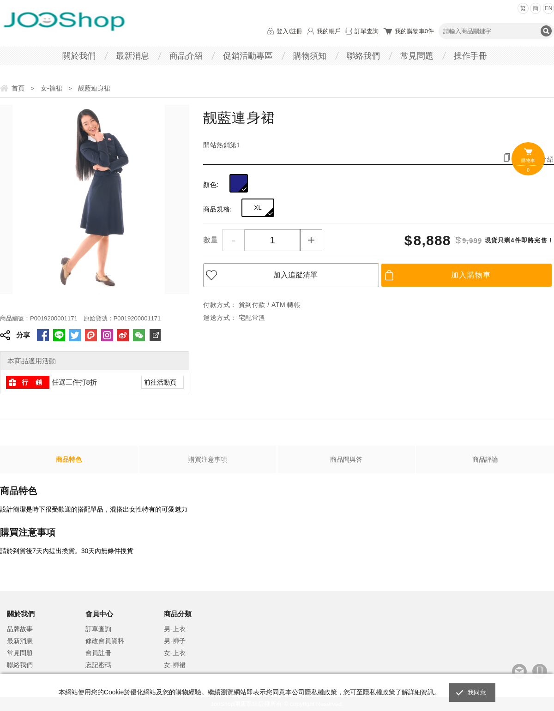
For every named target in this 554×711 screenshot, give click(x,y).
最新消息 (132, 55)
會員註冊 (98, 653)
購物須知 (309, 55)
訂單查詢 (367, 31)
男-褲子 (175, 641)
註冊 (296, 31)
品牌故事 (20, 629)
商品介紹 (186, 55)
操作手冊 (470, 55)
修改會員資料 (104, 641)
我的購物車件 (414, 31)
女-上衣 (175, 653)
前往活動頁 (160, 382)
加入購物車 (471, 275)
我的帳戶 (329, 31)
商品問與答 (346, 459)
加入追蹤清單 (295, 275)
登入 (283, 31)
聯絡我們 (363, 55)
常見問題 (417, 55)
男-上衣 (175, 629)
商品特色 (69, 459)
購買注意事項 (207, 459)
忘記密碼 (98, 665)
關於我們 (79, 55)
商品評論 (485, 459)
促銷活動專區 (248, 55)
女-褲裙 (175, 665)
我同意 (477, 692)
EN (549, 8)
